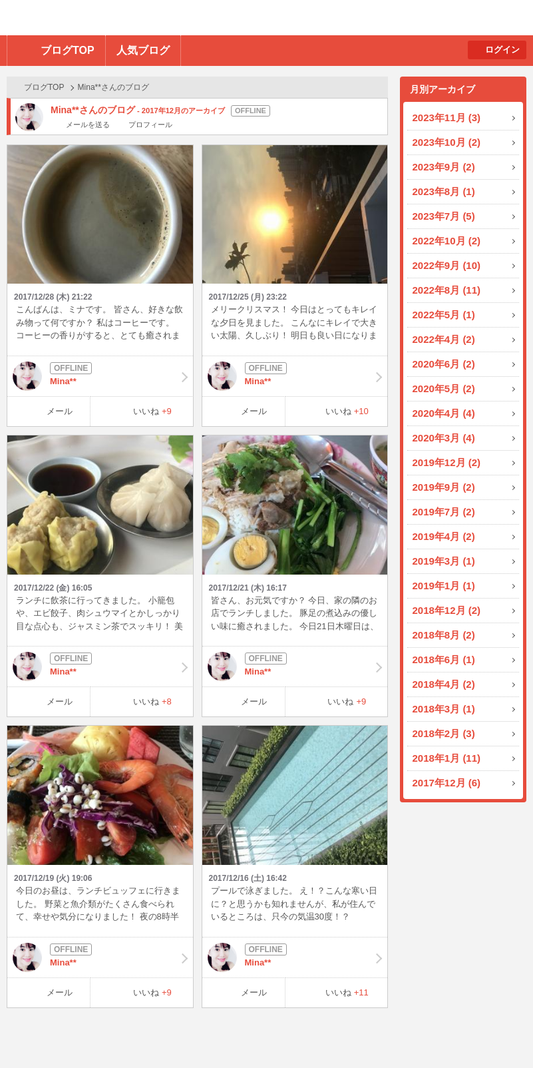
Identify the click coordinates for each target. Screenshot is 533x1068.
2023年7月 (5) (444, 216)
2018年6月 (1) (444, 659)
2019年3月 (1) (444, 561)
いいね (152, 411)
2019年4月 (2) (444, 536)
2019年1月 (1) (444, 585)
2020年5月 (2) (444, 388)
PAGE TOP (496, 1031)
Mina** (100, 376)
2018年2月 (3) (444, 733)
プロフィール (150, 125)
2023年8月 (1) (444, 191)
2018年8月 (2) (444, 635)
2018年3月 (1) (444, 708)
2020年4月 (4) (444, 413)
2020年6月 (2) (444, 364)
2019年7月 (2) (444, 511)
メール (60, 411)
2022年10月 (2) (447, 240)
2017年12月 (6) (447, 782)
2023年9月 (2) (444, 166)
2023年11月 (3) (447, 117)
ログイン (502, 50)
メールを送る (88, 125)
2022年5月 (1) (444, 314)
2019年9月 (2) (444, 487)
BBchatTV (190, 17)
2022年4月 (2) (444, 339)
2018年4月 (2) (444, 684)
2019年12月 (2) (447, 462)
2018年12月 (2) (447, 610)
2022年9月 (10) (447, 265)
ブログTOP (67, 50)
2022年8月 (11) (447, 290)
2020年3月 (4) (444, 437)
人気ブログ (143, 50)
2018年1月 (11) (447, 758)
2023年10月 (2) (447, 142)
